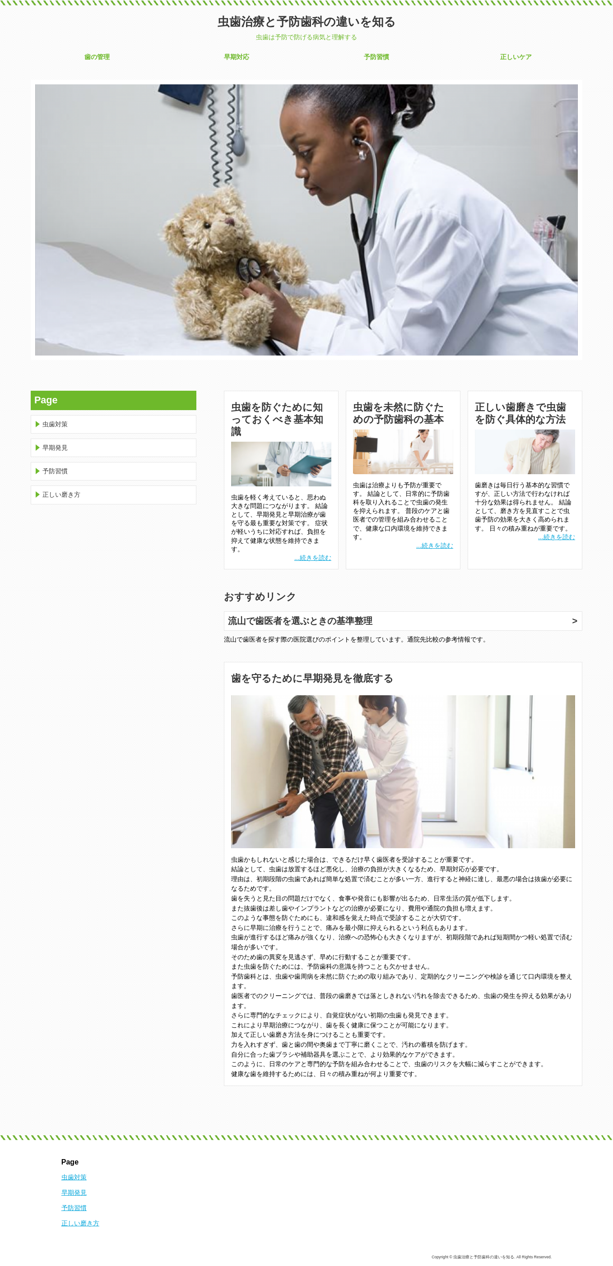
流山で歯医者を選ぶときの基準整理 (300, 621)
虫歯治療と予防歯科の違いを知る (307, 21)
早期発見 (55, 447)
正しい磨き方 (61, 494)
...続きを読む (312, 557)
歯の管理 (97, 56)
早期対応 (236, 56)
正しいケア (516, 56)
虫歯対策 (55, 424)
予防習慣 (376, 56)
